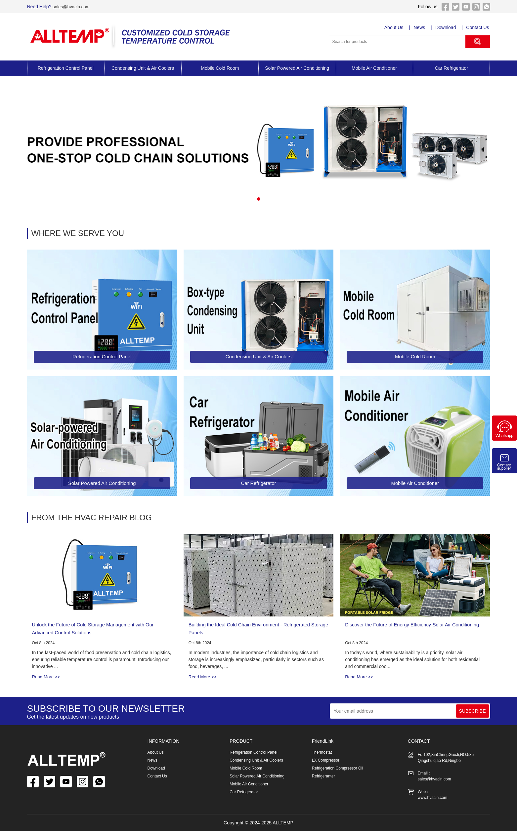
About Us (394, 27)
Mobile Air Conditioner (374, 68)
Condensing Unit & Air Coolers (142, 68)
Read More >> (47, 676)
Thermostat (322, 752)
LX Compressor (325, 760)
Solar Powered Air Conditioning (297, 68)
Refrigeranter (323, 776)
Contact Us (478, 27)
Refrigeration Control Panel (66, 68)
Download (446, 27)
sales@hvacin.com (71, 6)
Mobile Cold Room (220, 68)
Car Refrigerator (451, 68)
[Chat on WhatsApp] (504, 439)
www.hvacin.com (432, 797)
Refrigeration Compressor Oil (337, 768)
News (420, 27)
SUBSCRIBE (472, 711)
